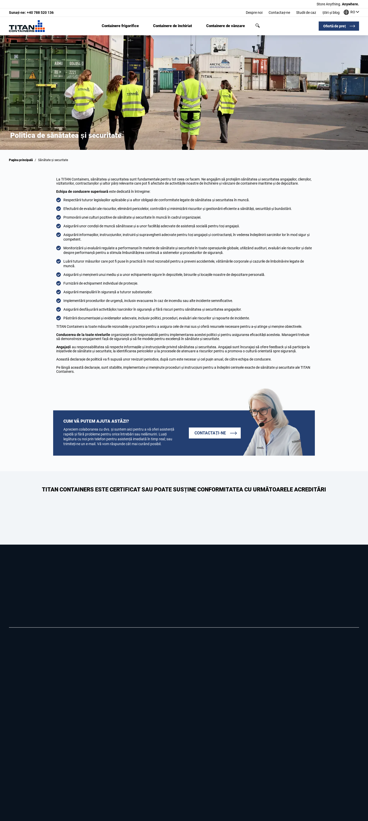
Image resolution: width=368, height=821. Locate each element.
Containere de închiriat (172, 26)
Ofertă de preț (334, 26)
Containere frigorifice (120, 26)
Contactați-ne (279, 12)
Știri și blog (331, 12)
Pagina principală (21, 160)
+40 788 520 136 (31, 12)
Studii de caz (306, 12)
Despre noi (254, 12)
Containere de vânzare (225, 26)
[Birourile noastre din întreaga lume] (351, 13)
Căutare (257, 25)
